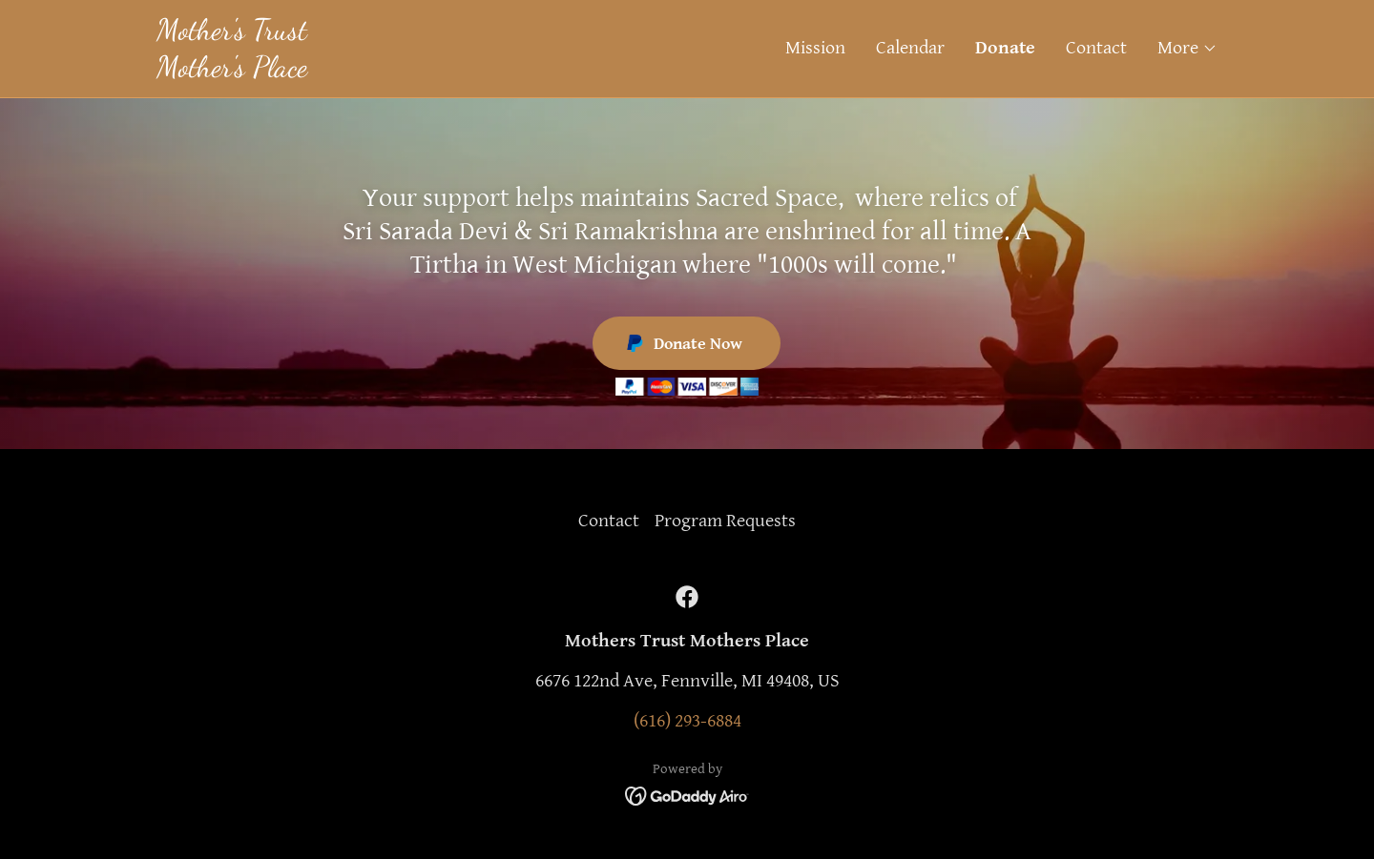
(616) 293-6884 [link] (687, 721)
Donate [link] (1005, 48)
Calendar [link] (910, 48)
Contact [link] (1096, 48)
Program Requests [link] (725, 521)
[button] (1187, 48)
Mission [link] (815, 48)
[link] (421, 71)
